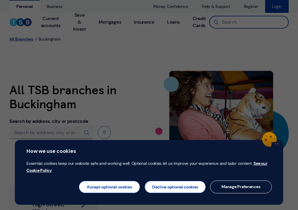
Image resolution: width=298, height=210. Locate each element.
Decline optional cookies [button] (175, 187)
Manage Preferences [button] (240, 186)
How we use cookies (51, 151)
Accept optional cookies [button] (109, 187)
